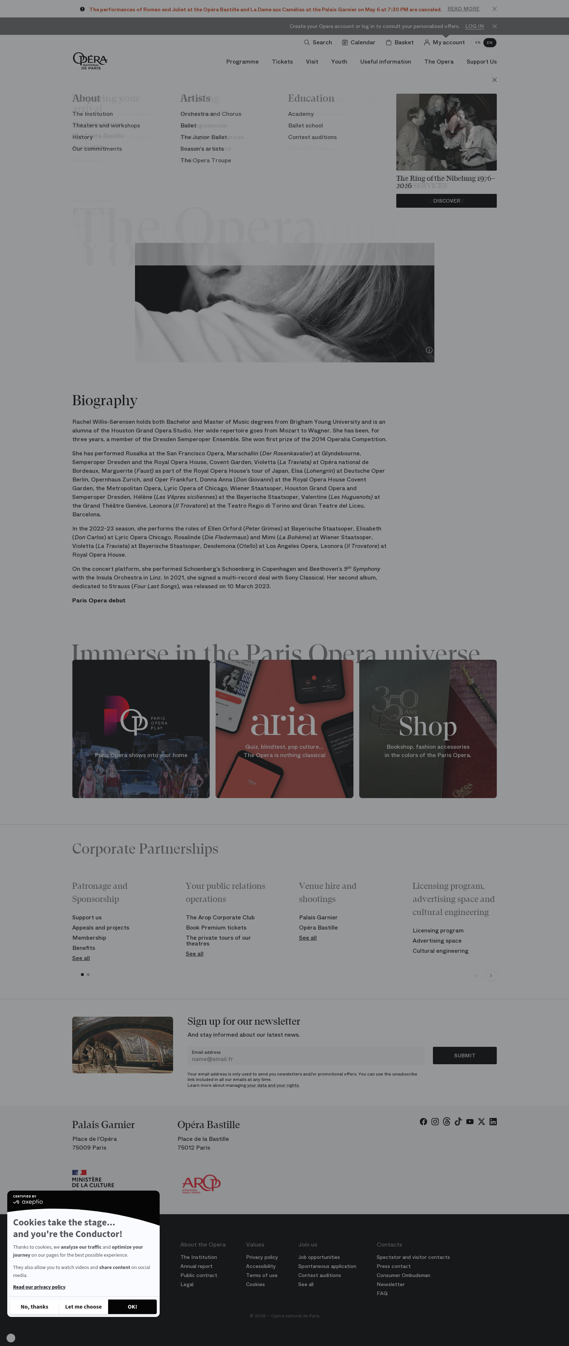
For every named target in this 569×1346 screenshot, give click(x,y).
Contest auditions (319, 1275)
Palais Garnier (318, 917)
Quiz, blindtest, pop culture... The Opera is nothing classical (284, 751)
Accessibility (261, 1266)
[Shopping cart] (401, 42)
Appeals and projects (100, 927)
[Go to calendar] (360, 42)
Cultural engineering (440, 951)
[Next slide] (491, 975)
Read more (463, 9)
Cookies (255, 1284)
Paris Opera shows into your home (141, 755)
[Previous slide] (476, 975)
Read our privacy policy (39, 1287)
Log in (474, 26)
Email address (206, 1052)
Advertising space (437, 940)
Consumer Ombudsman (403, 1275)
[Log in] (446, 42)
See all (81, 958)
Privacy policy (262, 1257)
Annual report (196, 1266)
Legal (186, 1284)
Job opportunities (319, 1257)
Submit (464, 1055)
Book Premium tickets (216, 927)
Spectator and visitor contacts (413, 1257)
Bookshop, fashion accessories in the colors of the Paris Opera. (428, 751)
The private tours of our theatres (218, 941)
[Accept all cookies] (132, 1307)
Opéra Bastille (318, 927)
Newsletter (391, 1284)
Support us (87, 917)
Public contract (198, 1275)
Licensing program (438, 930)
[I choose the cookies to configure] (83, 1307)
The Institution (198, 1257)
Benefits (83, 948)
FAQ (382, 1293)
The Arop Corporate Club (220, 917)
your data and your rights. (273, 1085)
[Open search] (319, 42)
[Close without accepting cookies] (34, 1307)
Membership (89, 938)
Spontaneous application (327, 1266)
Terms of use (262, 1275)
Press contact (394, 1266)
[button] (11, 1338)
